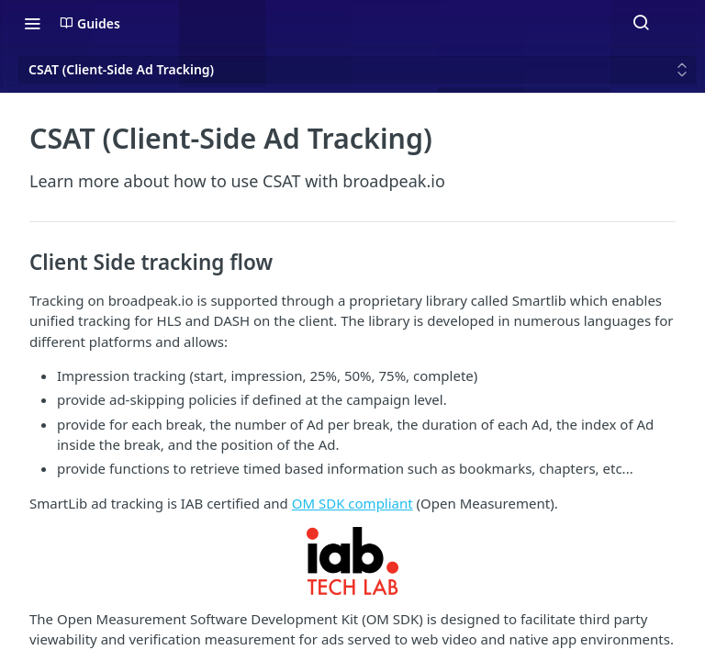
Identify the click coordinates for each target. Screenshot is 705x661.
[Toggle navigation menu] (32, 23)
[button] (352, 560)
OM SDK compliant (352, 503)
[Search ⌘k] (641, 23)
